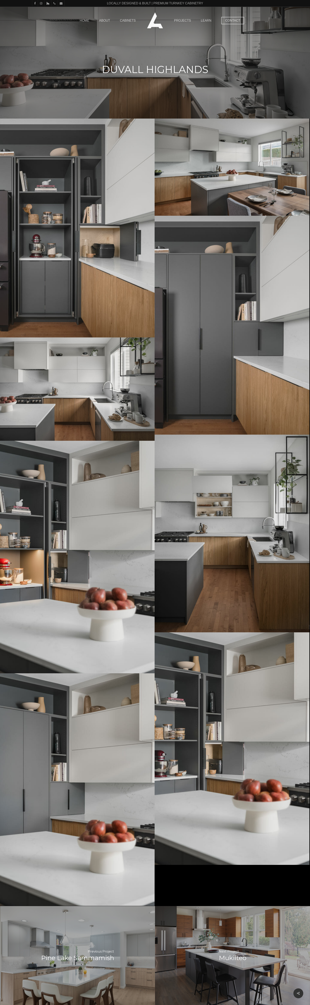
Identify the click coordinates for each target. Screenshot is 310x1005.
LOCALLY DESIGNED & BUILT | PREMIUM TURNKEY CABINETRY (155, 3)
